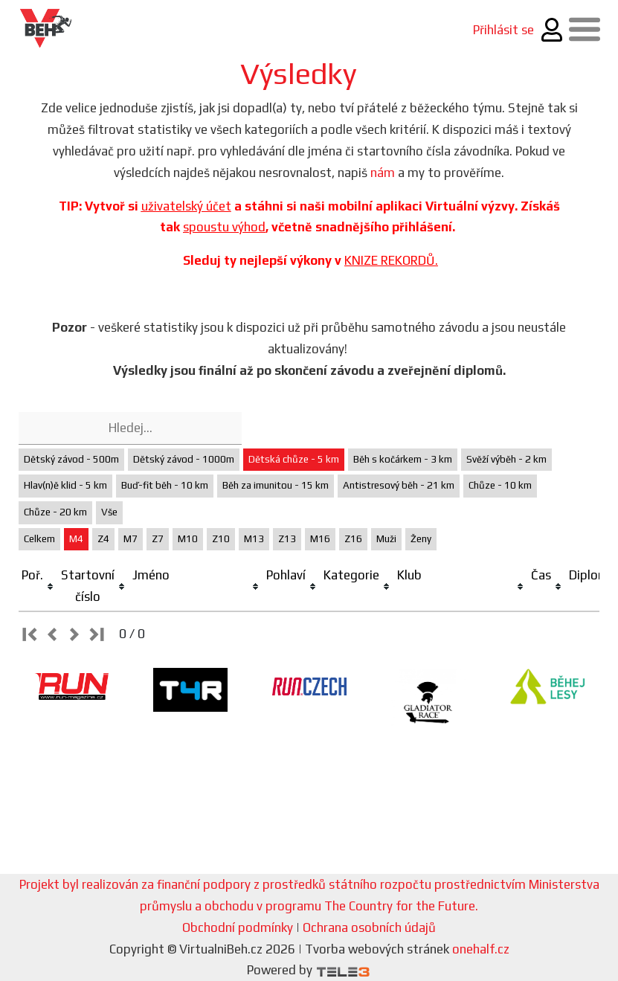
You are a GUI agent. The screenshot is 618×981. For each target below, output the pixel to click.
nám (382, 172)
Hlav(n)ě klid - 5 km (65, 485)
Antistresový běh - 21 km (398, 485)
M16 (320, 538)
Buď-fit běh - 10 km (164, 485)
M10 (188, 538)
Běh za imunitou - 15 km (275, 485)
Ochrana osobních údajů (369, 927)
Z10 (221, 538)
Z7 (158, 538)
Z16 (353, 538)
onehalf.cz (480, 949)
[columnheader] (38, 586)
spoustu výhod (224, 226)
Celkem (39, 538)
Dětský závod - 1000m (183, 459)
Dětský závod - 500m (71, 459)
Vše (109, 512)
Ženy (421, 538)
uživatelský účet (186, 206)
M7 (130, 538)
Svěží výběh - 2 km (506, 459)
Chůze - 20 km (55, 512)
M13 (254, 538)
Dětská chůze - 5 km (293, 459)
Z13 (287, 538)
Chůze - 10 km (500, 485)
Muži (386, 538)
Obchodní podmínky (237, 927)
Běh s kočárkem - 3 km (402, 459)
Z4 (103, 538)
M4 (76, 538)
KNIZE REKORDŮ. (391, 260)
